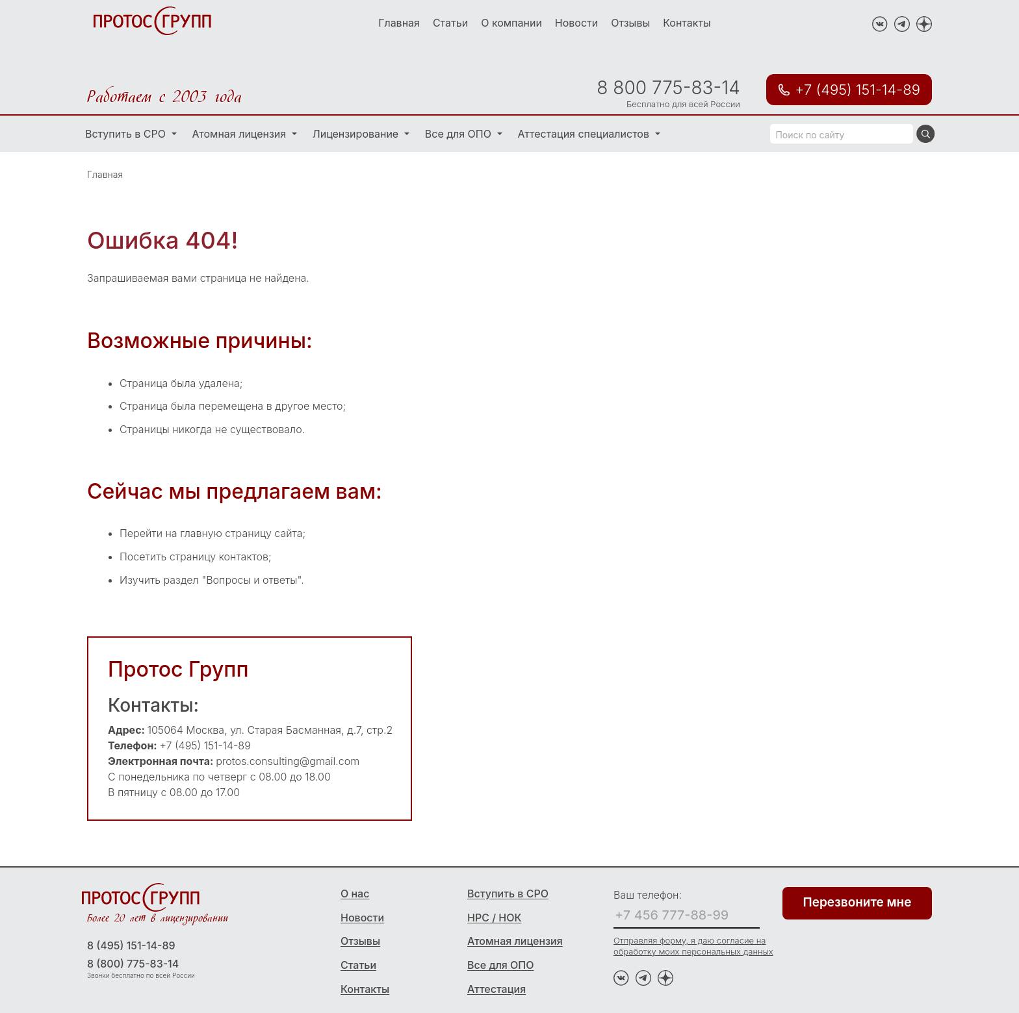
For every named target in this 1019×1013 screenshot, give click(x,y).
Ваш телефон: (647, 894)
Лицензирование (357, 133)
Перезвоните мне (857, 902)
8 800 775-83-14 (668, 88)
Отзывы (630, 22)
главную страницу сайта (241, 533)
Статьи (450, 22)
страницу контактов (219, 556)
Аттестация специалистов (585, 133)
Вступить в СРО (127, 133)
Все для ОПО (460, 133)
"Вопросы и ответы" (251, 579)
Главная (399, 22)
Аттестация (496, 988)
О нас (355, 893)
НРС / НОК (494, 917)
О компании (511, 22)
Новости (576, 22)
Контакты (687, 22)
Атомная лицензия (240, 133)
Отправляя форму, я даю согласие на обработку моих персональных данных (693, 946)
